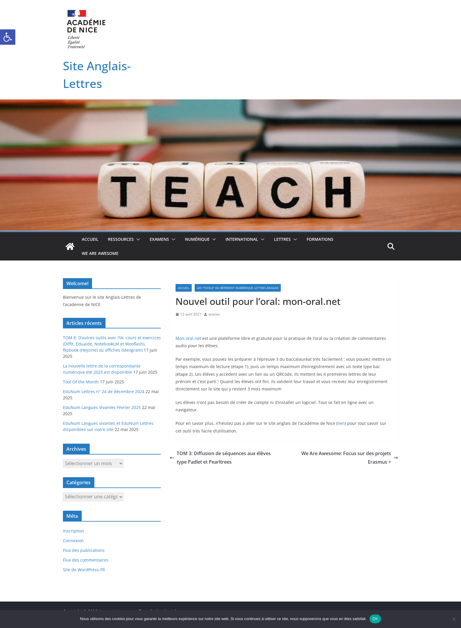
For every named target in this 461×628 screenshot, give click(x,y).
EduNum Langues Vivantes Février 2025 (102, 407)
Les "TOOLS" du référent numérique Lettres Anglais (237, 288)
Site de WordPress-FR (84, 569)
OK (375, 619)
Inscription (73, 531)
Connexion (73, 540)
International (242, 239)
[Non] (454, 619)
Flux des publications (84, 550)
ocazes (214, 314)
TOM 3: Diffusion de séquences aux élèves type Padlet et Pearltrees (220, 457)
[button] (7, 37)
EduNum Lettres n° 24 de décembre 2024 (103, 391)
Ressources (121, 239)
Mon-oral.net (188, 338)
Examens (159, 239)
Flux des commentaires (85, 560)
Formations (320, 239)
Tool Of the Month (81, 382)
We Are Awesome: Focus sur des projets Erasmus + (349, 457)
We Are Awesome (100, 253)
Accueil (90, 239)
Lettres (282, 239)
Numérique (197, 239)
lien (341, 423)
